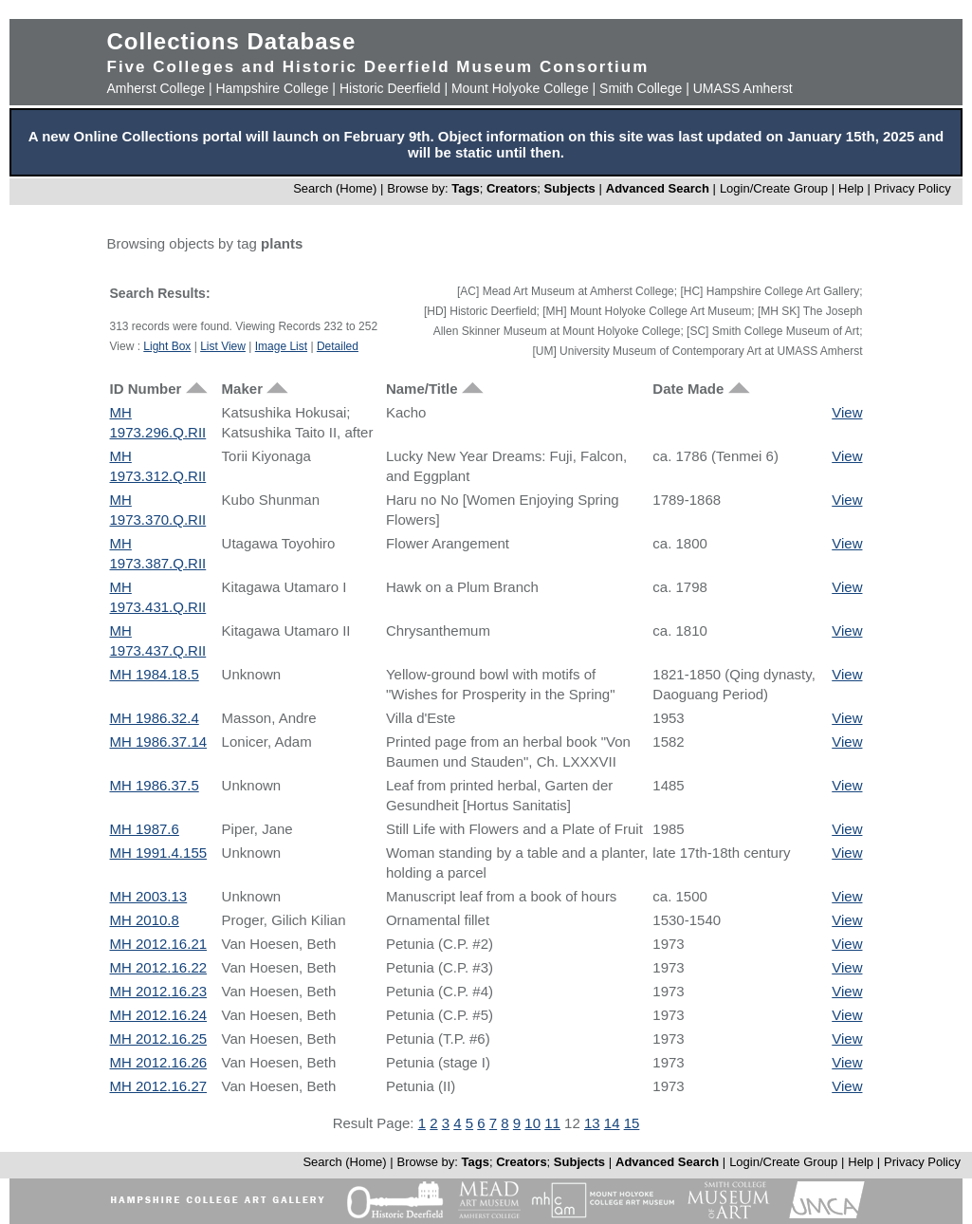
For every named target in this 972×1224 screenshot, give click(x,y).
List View (223, 346)
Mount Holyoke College (520, 88)
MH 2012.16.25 (159, 1038)
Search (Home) (334, 188)
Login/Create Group (776, 188)
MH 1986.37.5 (154, 785)
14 (612, 1123)
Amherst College (156, 88)
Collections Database (232, 41)
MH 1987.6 (144, 829)
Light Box (167, 346)
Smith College (640, 88)
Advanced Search (657, 188)
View (847, 412)
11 (552, 1123)
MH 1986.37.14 (159, 741)
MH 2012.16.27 (159, 1086)
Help (851, 188)
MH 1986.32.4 (154, 718)
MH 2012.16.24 (159, 1015)
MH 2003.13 (149, 896)
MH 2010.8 (144, 920)
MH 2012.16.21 (159, 944)
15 (632, 1123)
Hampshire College (271, 88)
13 (592, 1123)
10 (532, 1123)
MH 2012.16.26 (159, 1062)
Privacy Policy (912, 188)
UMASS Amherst (743, 88)
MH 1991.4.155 (159, 852)
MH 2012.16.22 (159, 967)
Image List (281, 346)
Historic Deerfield (390, 88)
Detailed (337, 346)
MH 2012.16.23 (159, 991)
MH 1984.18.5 (154, 674)
